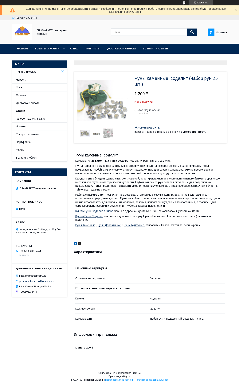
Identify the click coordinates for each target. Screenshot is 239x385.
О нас (74, 48)
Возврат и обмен (155, 48)
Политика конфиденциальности (152, 380)
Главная (22, 48)
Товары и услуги (47, 48)
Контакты (92, 48)
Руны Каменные (85, 225)
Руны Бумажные (134, 225)
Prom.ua (136, 373)
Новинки (21, 126)
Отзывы (21, 95)
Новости (21, 79)
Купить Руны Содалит (89, 216)
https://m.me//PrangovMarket (35, 286)
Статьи (20, 110)
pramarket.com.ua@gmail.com (36, 281)
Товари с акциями (27, 134)
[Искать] (192, 32)
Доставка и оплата (121, 48)
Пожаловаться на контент (119, 380)
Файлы (20, 149)
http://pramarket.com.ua (32, 275)
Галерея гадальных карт (31, 118)
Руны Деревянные (109, 225)
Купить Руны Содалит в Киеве (94, 211)
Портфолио (23, 142)
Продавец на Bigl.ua (119, 376)
